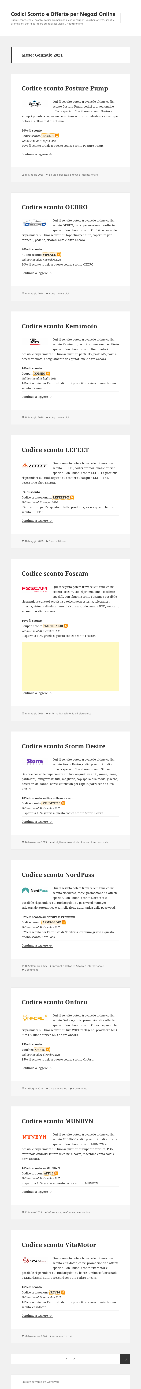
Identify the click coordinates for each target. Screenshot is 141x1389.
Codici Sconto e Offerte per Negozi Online (63, 13)
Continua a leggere (37, 154)
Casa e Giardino (58, 1088)
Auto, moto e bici (59, 293)
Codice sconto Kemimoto (59, 326)
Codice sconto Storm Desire (64, 746)
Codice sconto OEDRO (55, 207)
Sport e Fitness (57, 541)
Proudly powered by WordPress (40, 1381)
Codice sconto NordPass (58, 874)
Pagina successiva (125, 1359)
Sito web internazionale (84, 174)
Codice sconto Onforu (54, 1002)
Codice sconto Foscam (55, 573)
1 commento (80, 1088)
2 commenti (32, 969)
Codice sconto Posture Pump (65, 88)
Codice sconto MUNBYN (57, 1121)
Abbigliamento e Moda (65, 842)
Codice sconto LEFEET (55, 450)
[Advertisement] (70, 666)
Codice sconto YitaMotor (59, 1245)
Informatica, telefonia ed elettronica (70, 713)
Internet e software (63, 966)
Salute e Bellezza (59, 174)
